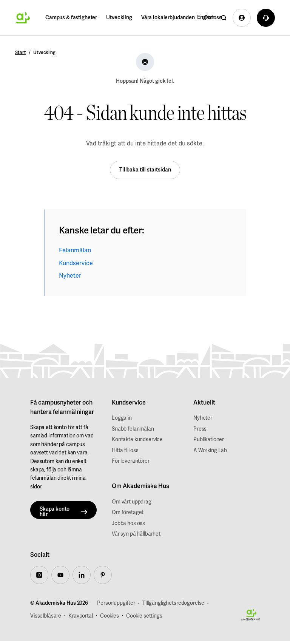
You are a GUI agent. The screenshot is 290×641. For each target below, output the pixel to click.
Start (20, 53)
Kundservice (76, 263)
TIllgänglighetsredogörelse (173, 603)
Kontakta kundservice (137, 439)
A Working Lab (210, 450)
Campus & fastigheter (71, 17)
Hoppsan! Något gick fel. (145, 81)
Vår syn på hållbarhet (136, 534)
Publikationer (208, 439)
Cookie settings (144, 616)
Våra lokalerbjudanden (168, 17)
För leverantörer (131, 461)
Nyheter (70, 276)
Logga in (122, 418)
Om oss (213, 17)
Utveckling (119, 17)
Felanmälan (75, 250)
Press (200, 429)
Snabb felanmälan (133, 429)
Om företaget (127, 512)
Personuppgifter (116, 603)
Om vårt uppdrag (131, 502)
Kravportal (80, 616)
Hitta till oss (125, 450)
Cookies (109, 616)
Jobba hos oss (128, 523)
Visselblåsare (45, 616)
